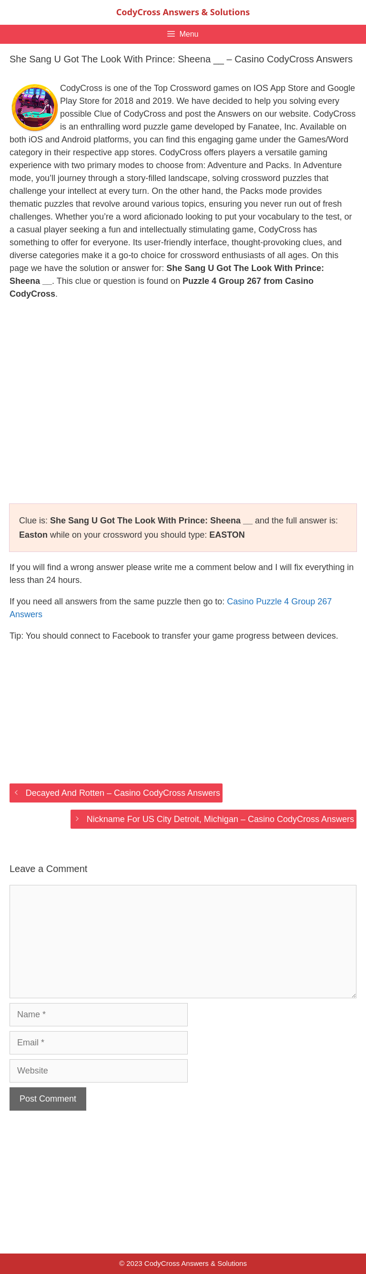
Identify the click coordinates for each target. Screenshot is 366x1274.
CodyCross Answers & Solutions (183, 12)
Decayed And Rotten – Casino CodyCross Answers (123, 793)
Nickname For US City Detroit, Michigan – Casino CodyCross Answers (220, 819)
